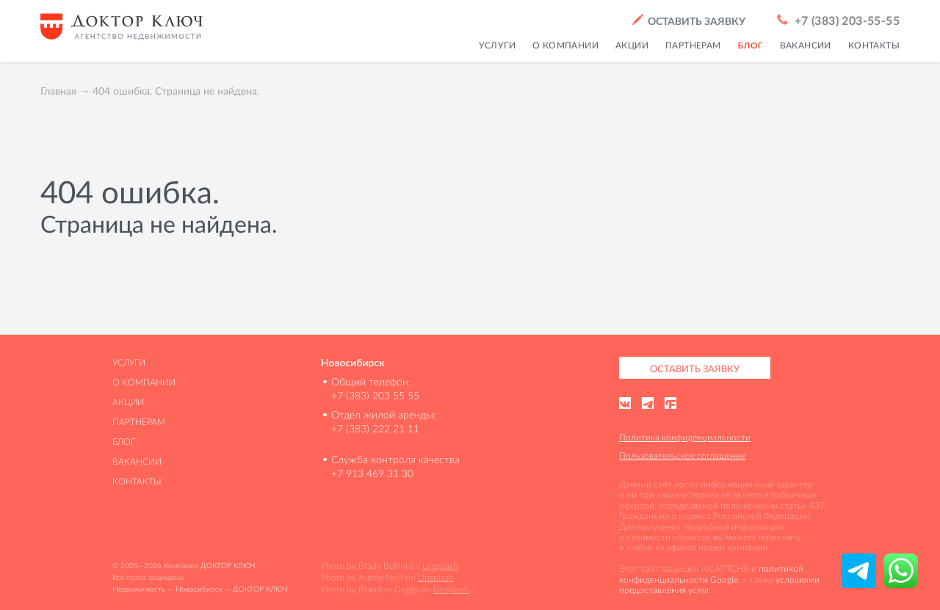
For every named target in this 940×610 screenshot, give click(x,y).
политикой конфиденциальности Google (711, 574)
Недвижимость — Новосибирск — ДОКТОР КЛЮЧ (199, 589)
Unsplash (440, 565)
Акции (128, 402)
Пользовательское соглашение (682, 455)
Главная (58, 91)
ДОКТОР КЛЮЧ (227, 566)
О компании (144, 382)
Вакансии (137, 461)
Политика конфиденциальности (685, 437)
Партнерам (138, 421)
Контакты (137, 481)
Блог (123, 441)
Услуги (128, 362)
